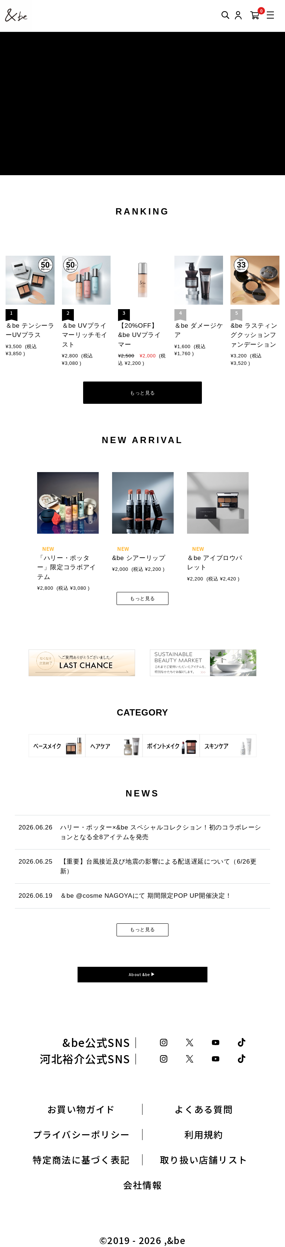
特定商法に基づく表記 (81, 1159)
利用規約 (203, 1134)
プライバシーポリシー (81, 1134)
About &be (140, 974)
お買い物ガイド (81, 1109)
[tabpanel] (68, 527)
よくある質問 (203, 1109)
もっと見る (142, 393)
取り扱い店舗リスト (204, 1159)
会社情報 (142, 1184)
